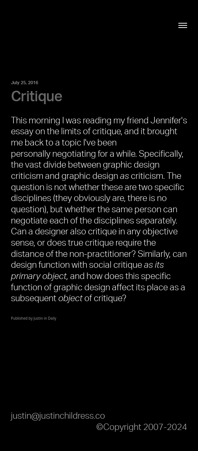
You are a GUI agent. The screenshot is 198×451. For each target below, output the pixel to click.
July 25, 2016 (24, 83)
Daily (52, 318)
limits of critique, (91, 131)
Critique (36, 97)
